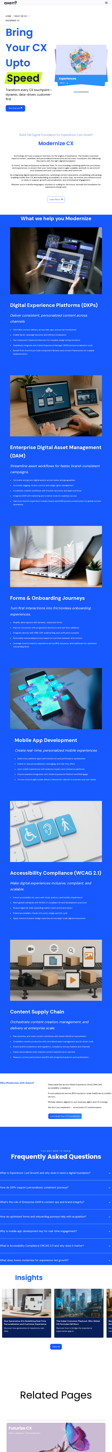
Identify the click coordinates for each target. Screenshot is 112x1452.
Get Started (14, 108)
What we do (21, 16)
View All (56, 1346)
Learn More (56, 199)
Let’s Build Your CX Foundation (65, 1116)
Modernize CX (12, 20)
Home (9, 16)
